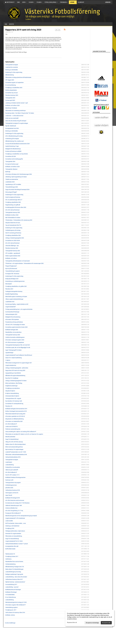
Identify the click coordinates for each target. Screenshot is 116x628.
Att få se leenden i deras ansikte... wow (15, 523)
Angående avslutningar (11, 385)
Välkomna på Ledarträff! (11, 469)
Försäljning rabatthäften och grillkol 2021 (16, 286)
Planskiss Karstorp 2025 (11, 95)
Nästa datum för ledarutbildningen (14, 569)
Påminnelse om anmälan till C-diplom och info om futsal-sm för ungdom (24, 434)
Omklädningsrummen (11, 485)
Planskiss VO (8, 406)
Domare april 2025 (10, 100)
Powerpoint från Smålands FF (13, 513)
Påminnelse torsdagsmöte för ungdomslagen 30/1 (18, 362)
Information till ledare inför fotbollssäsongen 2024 (18, 174)
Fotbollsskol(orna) (51, 2)
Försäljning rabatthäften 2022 (13, 235)
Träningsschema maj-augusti (13, 482)
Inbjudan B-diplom (10, 390)
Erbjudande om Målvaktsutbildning (14, 419)
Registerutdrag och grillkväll (12, 204)
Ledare (72, 2)
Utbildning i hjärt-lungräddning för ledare (16, 176)
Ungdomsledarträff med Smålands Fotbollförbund (18, 355)
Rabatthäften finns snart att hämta (14, 561)
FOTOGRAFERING (10, 594)
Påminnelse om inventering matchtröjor (15, 110)
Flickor (31, 2)
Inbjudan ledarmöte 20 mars (12, 222)
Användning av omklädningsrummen (15, 281)
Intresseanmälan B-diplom (12, 396)
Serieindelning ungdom (11, 607)
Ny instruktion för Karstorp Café (13, 401)
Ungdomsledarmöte (10, 365)
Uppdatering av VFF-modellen (13, 184)
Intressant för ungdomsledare (13, 533)
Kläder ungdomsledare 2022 (12, 255)
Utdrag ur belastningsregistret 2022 (14, 238)
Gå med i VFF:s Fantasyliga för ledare (15, 324)
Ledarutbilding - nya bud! (11, 587)
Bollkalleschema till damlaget (13, 589)
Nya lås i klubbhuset (10, 125)
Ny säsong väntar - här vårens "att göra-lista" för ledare (19, 113)
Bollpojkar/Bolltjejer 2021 (12, 278)
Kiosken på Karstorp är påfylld (13, 151)
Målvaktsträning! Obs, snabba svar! (14, 141)
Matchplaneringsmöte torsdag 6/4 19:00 (15, 602)
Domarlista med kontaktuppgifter (14, 159)
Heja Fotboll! (8, 495)
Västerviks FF (9, 2)
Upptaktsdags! (9, 352)
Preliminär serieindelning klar (12, 429)
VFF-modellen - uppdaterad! (12, 253)
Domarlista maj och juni (11, 92)
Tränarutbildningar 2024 (11, 187)
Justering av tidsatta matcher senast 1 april (16, 103)
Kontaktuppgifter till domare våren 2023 (15, 207)
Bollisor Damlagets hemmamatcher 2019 (16, 411)
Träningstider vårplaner (11, 169)
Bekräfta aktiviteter (10, 436)
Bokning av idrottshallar (11, 69)
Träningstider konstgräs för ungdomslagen (16, 123)
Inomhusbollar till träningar (12, 311)
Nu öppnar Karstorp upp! (11, 164)
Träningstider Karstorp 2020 (12, 334)
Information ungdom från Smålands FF (15, 605)
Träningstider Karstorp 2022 (12, 250)
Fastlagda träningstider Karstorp (13, 291)
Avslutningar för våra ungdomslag (14, 133)
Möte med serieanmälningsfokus (14, 447)
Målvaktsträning (9, 75)
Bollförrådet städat (10, 548)
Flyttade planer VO (10, 554)
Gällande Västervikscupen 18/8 (13, 505)
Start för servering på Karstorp (13, 233)
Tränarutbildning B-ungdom (12, 271)
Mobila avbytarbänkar (11, 90)
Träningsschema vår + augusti (13, 398)
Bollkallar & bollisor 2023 (11, 215)
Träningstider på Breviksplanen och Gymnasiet (17, 261)
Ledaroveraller (9, 520)
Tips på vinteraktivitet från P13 (13, 225)
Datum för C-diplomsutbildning (13, 357)
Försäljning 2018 (9, 528)
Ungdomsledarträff (10, 306)
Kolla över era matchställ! (11, 118)
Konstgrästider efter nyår (11, 546)
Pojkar (39, 2)
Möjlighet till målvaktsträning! (13, 148)
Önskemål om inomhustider (12, 467)
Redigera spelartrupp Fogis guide (14, 574)
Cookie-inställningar (10, 623)
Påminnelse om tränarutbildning (13, 536)
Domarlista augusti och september (14, 82)
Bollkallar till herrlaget (11, 592)
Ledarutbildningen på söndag (13, 571)
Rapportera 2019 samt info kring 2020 (23, 30)
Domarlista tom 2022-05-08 (12, 240)
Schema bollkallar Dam (11, 508)
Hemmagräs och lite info (11, 492)
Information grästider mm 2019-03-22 (15, 416)
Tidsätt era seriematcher (11, 179)
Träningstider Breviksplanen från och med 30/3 (17, 345)
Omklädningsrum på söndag (12, 230)
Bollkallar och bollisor (11, 258)
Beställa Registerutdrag (11, 294)
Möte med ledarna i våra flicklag (13, 383)
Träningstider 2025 (10, 97)
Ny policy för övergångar (11, 378)
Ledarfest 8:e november (11, 67)
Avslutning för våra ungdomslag (13, 72)
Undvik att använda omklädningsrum (15, 337)
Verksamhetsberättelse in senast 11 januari (16, 543)
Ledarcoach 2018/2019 (11, 426)
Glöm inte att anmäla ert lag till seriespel (15, 120)
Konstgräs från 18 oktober (12, 273)
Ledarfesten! (8, 462)
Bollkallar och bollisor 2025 (12, 105)
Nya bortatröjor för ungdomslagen (14, 449)
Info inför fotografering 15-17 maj (14, 510)
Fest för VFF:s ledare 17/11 (12, 475)
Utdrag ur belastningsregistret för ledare (15, 380)
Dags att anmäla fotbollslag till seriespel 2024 (17, 189)
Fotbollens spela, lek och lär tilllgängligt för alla (17, 347)
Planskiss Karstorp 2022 (11, 248)
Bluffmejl (7, 171)
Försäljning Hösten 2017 (11, 556)
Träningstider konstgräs (11, 64)
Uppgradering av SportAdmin (13, 373)
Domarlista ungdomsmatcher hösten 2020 (16, 327)
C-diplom (7, 360)
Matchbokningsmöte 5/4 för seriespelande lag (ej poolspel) (21, 515)
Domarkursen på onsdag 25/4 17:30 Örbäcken (17, 503)
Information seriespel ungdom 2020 (14, 340)
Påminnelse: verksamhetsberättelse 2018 (16, 454)
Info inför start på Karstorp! (12, 210)
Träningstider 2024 (10, 161)
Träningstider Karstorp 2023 (12, 212)
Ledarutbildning (9, 464)
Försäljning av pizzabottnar (12, 388)
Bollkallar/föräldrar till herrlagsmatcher (15, 477)
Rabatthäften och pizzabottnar (13, 332)
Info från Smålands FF (11, 424)
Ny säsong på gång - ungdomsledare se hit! (16, 304)
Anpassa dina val (72, 622)
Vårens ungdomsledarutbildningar (14, 299)
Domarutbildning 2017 (11, 584)
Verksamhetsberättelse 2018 (12, 457)
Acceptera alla (106, 622)
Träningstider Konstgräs (11, 459)
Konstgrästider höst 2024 (12, 128)
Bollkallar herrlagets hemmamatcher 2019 (16, 408)
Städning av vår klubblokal (12, 526)
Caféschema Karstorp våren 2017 (14, 579)
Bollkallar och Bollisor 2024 (12, 166)
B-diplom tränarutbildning (12, 393)
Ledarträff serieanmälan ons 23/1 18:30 (15, 452)
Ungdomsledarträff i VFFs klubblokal (15, 518)
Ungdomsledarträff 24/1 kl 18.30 (13, 541)
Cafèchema (8, 559)
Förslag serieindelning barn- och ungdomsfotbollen (18, 309)
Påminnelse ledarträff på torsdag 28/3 (15, 413)
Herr (24, 2)
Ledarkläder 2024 (9, 182)
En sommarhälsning (10, 85)
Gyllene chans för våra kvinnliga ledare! (15, 444)
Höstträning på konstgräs (12, 138)
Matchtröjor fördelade (11, 108)
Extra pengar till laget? (11, 192)
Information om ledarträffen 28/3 (14, 421)
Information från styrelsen (12, 319)
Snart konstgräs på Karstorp (12, 197)
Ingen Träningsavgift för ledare (13, 350)
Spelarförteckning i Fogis (12, 146)
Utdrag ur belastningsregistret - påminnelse (16, 368)
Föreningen (64, 2)
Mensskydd (8, 283)
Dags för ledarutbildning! (11, 439)
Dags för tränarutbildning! (12, 538)
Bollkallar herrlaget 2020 (11, 329)
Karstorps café (9, 480)
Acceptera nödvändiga (92, 622)
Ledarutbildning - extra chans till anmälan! (16, 576)
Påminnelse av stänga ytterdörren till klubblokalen (18, 77)
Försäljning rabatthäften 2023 (13, 202)
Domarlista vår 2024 (10, 156)
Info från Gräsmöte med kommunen (14, 500)
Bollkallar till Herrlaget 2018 (12, 498)
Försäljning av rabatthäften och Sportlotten (16, 154)
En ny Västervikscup (10, 597)
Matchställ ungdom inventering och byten (16, 296)
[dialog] (89, 618)
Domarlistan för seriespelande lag (14, 403)
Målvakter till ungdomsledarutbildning (15, 375)
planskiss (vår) (9, 487)
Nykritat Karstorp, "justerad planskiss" (15, 582)
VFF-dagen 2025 (9, 80)
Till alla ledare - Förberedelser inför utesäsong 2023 (18, 220)
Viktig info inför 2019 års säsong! (14, 441)
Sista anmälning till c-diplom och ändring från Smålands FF (20, 431)
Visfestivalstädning (10, 564)
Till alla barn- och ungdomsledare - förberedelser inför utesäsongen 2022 (24, 263)
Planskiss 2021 (9, 289)
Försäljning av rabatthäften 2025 (13, 87)
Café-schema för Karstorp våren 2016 (15, 612)
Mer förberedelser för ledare (12, 217)
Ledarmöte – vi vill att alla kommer (14, 115)
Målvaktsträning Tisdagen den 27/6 (14, 566)
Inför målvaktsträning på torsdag (14, 136)
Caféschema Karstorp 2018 (12, 490)
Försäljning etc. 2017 (10, 610)
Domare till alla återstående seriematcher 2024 (17, 143)
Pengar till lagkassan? (11, 266)
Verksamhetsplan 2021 (11, 314)
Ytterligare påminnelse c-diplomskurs (15, 531)
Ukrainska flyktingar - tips (12, 245)
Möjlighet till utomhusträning (12, 317)
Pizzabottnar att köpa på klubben (14, 322)
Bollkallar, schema (10, 615)
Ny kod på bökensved (11, 268)
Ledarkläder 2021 (9, 301)
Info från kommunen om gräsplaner (14, 342)
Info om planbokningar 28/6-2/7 (13, 199)
